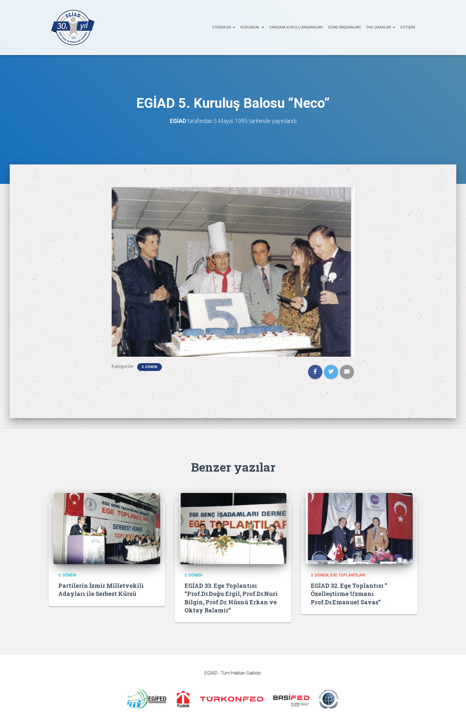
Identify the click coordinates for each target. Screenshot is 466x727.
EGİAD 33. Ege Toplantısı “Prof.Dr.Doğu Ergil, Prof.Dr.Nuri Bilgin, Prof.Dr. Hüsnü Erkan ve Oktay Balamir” (231, 598)
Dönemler (223, 27)
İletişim (407, 27)
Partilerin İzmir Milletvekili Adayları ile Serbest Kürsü (101, 590)
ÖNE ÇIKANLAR (380, 27)
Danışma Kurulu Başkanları (296, 27)
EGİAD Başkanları (344, 27)
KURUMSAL (252, 27)
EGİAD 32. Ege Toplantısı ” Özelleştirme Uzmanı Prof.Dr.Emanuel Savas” (349, 594)
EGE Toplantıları (347, 575)
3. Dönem (149, 367)
